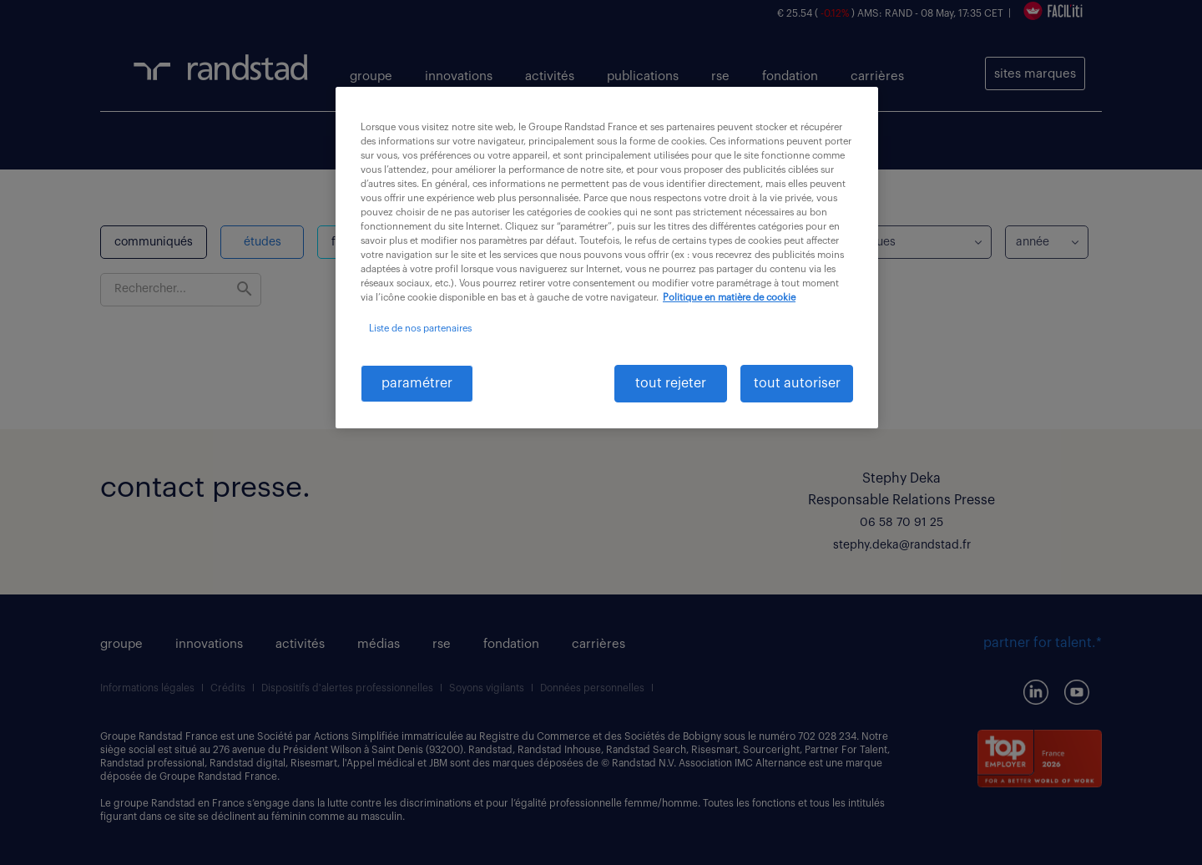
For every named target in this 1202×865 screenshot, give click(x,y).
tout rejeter (670, 383)
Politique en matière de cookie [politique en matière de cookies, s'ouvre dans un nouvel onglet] (729, 297)
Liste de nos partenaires (420, 328)
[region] (607, 257)
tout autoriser (797, 383)
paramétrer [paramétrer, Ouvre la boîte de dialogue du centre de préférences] (416, 383)
